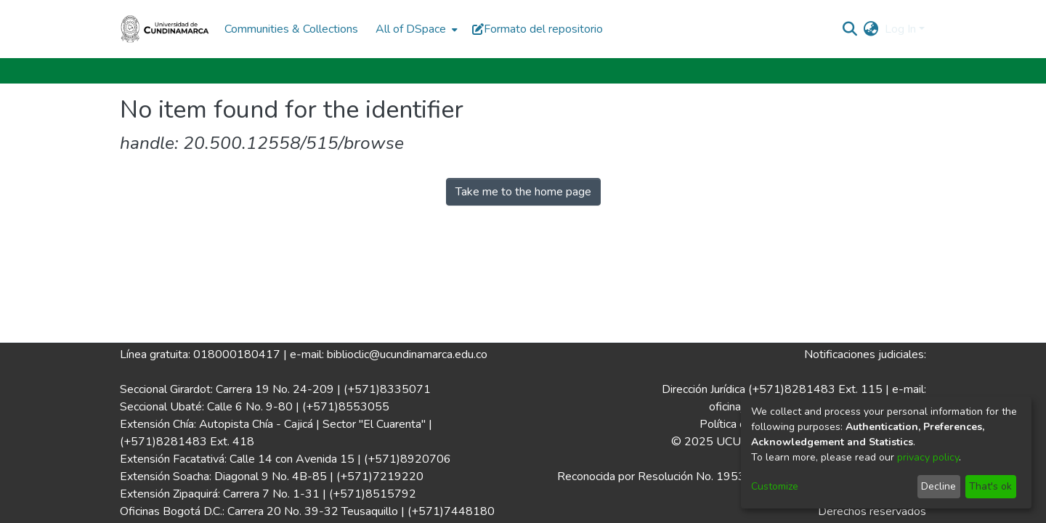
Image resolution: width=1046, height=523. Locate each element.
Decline (938, 486)
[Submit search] (850, 29)
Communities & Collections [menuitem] (291, 29)
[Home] (165, 29)
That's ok (990, 486)
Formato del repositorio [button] (537, 29)
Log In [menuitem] (900, 29)
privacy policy (928, 457)
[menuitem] (415, 29)
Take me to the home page (523, 192)
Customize (774, 486)
